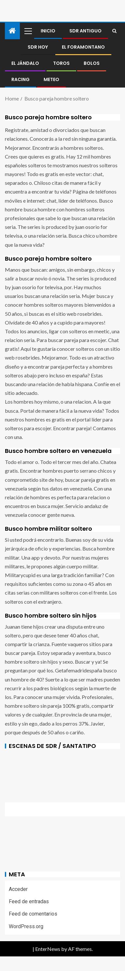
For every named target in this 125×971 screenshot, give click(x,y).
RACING (20, 79)
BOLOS (92, 63)
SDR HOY (38, 47)
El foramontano (83, 47)
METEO (51, 79)
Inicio (48, 31)
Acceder (18, 889)
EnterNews (47, 949)
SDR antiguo (85, 31)
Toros (61, 63)
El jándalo (25, 63)
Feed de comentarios (33, 914)
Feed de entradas (29, 901)
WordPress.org (26, 926)
